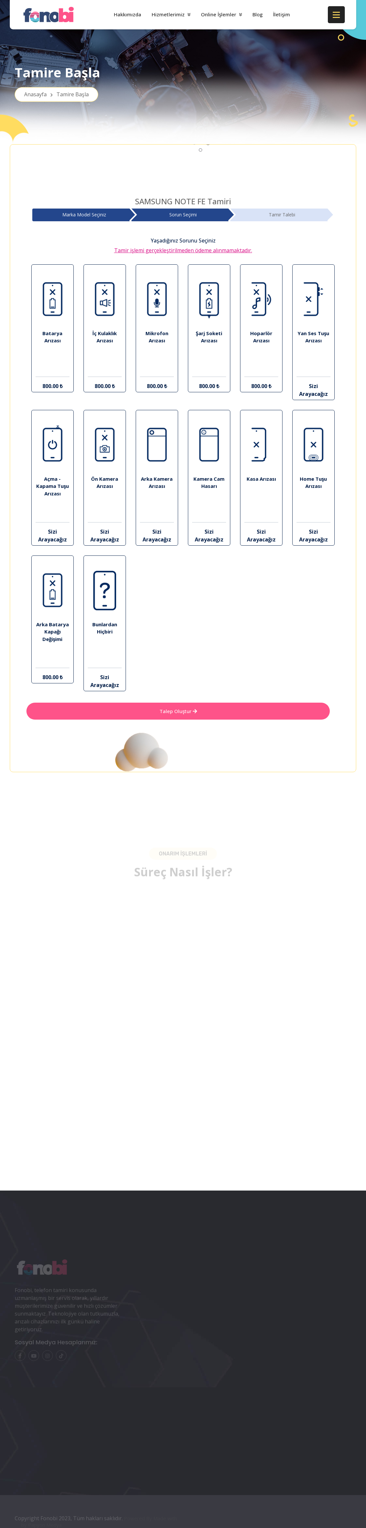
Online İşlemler (218, 14)
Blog (257, 14)
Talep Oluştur (178, 711)
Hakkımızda (127, 14)
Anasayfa (56, 94)
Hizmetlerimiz (168, 14)
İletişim (281, 14)
